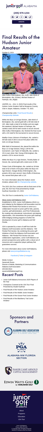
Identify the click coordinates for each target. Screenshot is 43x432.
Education (21, 416)
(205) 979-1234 (21, 13)
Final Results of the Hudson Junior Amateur (18, 290)
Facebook (14, 255)
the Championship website (26, 182)
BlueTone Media (27, 430)
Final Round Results (25, 113)
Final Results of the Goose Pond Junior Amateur (20, 295)
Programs (21, 413)
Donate (21, 22)
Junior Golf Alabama (31, 195)
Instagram (28, 255)
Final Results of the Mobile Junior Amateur (18, 293)
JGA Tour (21, 419)
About (21, 411)
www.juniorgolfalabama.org (20, 251)
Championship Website (10, 115)
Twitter (21, 255)
